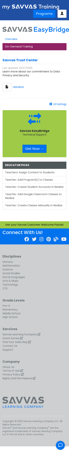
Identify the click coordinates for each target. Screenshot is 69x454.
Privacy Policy (11, 374)
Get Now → (34, 148)
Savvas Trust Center (20, 60)
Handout (18, 87)
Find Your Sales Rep (15, 342)
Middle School (11, 313)
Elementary (10, 309)
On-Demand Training (19, 46)
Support (7, 350)
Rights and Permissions (17, 378)
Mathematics (11, 266)
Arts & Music (10, 281)
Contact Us (9, 346)
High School (10, 317)
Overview (11, 39)
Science (7, 269)
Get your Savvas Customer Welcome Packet (34, 225)
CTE (5, 288)
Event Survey (10, 338)
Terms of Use (11, 371)
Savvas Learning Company (19, 334)
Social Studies (11, 273)
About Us (8, 367)
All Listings (60, 104)
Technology (10, 285)
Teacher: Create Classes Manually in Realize (33, 205)
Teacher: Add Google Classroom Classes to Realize (33, 196)
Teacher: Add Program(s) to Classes (29, 180)
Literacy (7, 262)
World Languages (13, 277)
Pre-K (6, 306)
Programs (44, 13)
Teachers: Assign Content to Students (30, 172)
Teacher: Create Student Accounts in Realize (34, 187)
